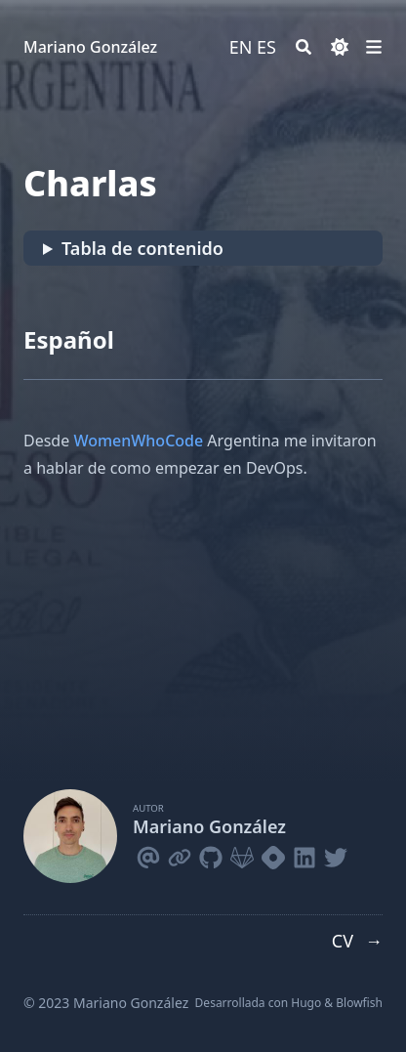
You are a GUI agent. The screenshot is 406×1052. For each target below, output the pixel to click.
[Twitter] (335, 853)
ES (266, 47)
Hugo (306, 1002)
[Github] (210, 853)
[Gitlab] (242, 853)
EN (241, 47)
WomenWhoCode (138, 440)
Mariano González (90, 47)
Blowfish (359, 1002)
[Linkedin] (304, 853)
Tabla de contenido (142, 248)
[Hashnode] (273, 853)
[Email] (148, 853)
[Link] (179, 853)
